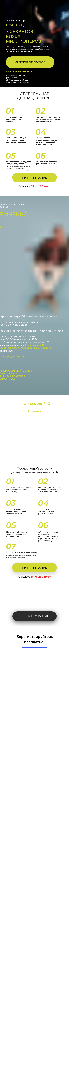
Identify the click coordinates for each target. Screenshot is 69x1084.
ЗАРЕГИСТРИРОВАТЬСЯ (30, 62)
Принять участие (34, 177)
